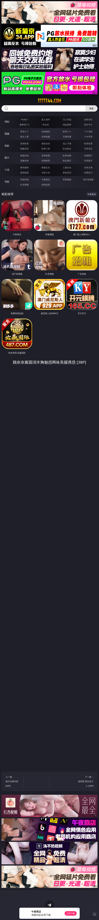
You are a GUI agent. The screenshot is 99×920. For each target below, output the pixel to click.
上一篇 (13, 781)
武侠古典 (88, 167)
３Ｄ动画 (88, 131)
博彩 (7, 121)
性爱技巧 (88, 172)
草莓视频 (67, 179)
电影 (7, 145)
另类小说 (46, 172)
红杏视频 (24, 184)
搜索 (91, 108)
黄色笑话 (67, 172)
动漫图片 (88, 155)
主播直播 (67, 136)
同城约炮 (24, 179)
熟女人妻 (24, 136)
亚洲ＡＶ (24, 131)
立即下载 (70, 913)
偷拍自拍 (46, 143)
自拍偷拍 (46, 131)
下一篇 (86, 781)
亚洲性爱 (24, 143)
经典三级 (46, 148)
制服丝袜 (24, 148)
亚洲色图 (46, 155)
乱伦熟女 (67, 148)
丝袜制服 (46, 136)
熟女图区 (67, 160)
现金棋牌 (67, 124)
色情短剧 (46, 184)
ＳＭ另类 (88, 136)
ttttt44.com (49, 101)
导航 (7, 181)
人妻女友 (67, 167)
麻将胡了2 (24, 124)
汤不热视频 (88, 179)
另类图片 (88, 160)
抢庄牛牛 (88, 124)
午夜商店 (46, 179)
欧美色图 (67, 155)
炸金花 (46, 124)
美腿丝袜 (24, 160)
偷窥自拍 (24, 155)
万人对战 (67, 119)
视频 (7, 133)
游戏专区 (88, 119)
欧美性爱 (88, 143)
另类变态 (88, 148)
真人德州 (46, 119)
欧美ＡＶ (67, 131)
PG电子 (24, 119)
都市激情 (24, 167)
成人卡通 (67, 143)
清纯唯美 (46, 160)
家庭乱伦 (46, 167)
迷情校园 (24, 172)
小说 (7, 169)
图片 (7, 157)
